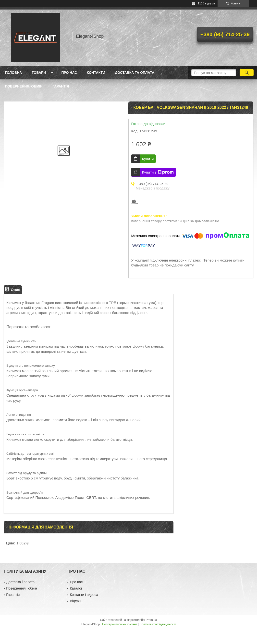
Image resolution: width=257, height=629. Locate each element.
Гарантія (60, 86)
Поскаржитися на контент (119, 624)
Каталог (76, 588)
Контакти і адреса (84, 595)
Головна (13, 73)
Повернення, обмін (24, 86)
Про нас (69, 73)
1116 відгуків (206, 3)
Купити (148, 159)
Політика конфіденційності (157, 624)
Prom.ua (151, 620)
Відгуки (75, 601)
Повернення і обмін (21, 588)
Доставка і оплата (20, 582)
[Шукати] (246, 72)
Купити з (157, 172)
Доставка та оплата (134, 73)
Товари (39, 73)
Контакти (96, 73)
